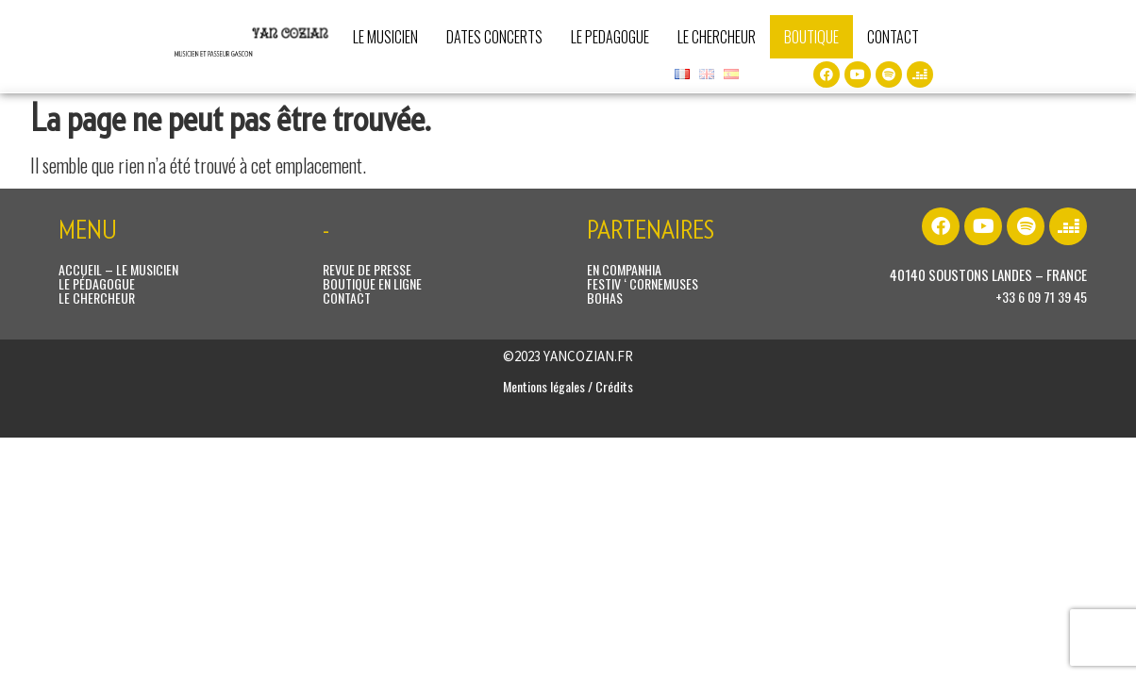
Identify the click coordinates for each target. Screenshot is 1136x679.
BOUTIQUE (811, 36)
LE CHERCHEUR (716, 36)
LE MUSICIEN (385, 36)
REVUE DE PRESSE (367, 269)
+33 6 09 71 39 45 (1041, 296)
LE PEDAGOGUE (610, 36)
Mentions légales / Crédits (568, 386)
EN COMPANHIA (624, 269)
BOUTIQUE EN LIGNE (372, 283)
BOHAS (605, 297)
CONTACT (893, 36)
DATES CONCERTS (494, 36)
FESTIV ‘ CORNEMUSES (642, 283)
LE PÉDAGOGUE (96, 283)
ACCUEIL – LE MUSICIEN (118, 269)
